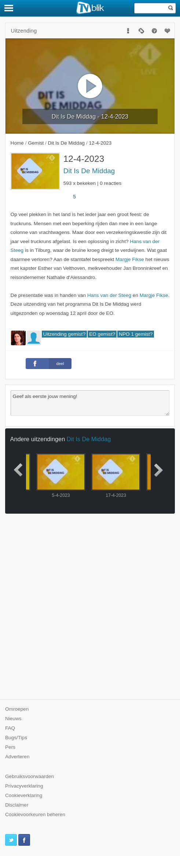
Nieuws (13, 718)
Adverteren (17, 756)
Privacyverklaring (24, 786)
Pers (10, 747)
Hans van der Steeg (109, 295)
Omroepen (17, 709)
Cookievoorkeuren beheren (35, 814)
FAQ (10, 728)
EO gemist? (102, 334)
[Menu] (9, 8)
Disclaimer (16, 805)
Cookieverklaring (23, 795)
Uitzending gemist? (64, 334)
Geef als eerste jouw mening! (90, 403)
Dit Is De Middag (89, 171)
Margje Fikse (129, 259)
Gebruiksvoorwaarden (29, 776)
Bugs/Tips (16, 737)
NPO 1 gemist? (136, 334)
